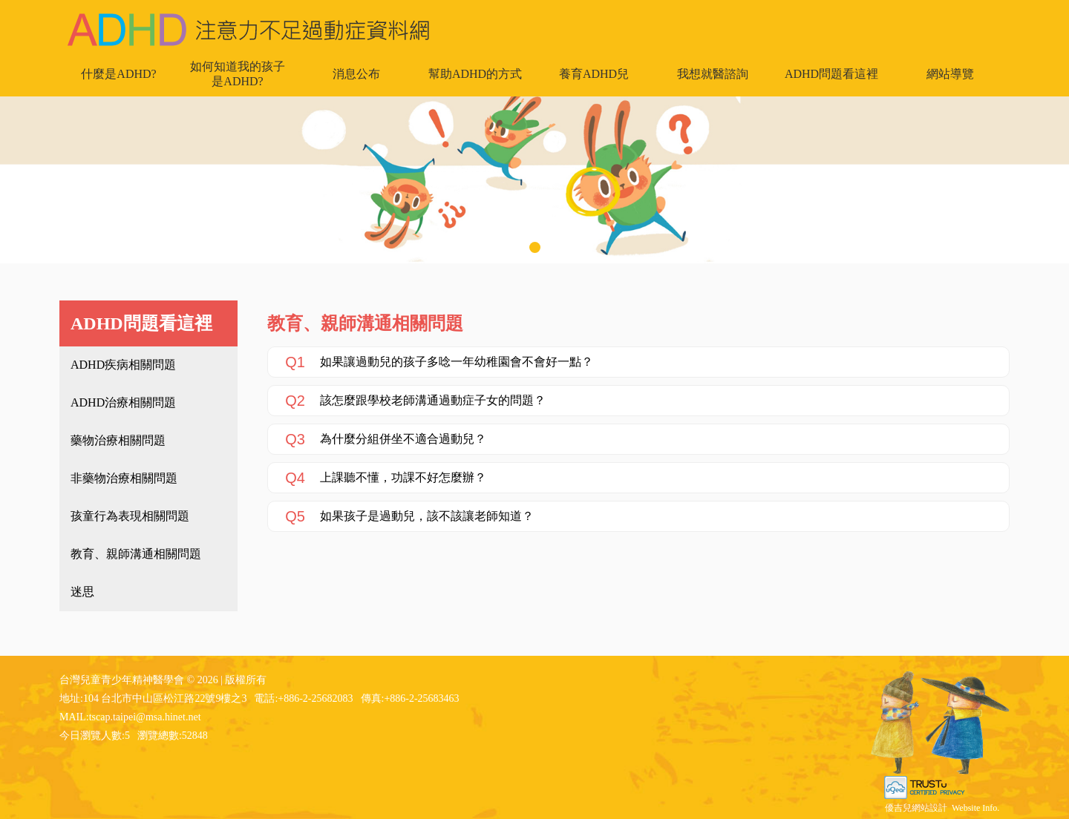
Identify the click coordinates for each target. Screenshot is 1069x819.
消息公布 (356, 74)
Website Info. (975, 808)
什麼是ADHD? (118, 74)
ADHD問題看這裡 (831, 74)
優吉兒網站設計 (916, 808)
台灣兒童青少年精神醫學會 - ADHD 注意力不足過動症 (249, 29)
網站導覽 (950, 74)
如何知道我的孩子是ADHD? (237, 74)
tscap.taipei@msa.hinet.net (145, 717)
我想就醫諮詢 (712, 74)
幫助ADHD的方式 (475, 74)
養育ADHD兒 (594, 74)
